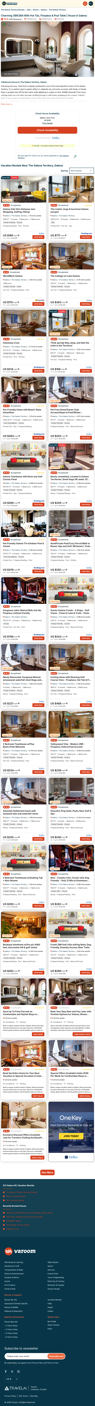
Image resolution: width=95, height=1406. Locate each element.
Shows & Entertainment (14, 1274)
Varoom (14, 1402)
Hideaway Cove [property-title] (11, 343)
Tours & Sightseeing (56, 1277)
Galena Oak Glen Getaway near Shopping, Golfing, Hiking (29, 1213)
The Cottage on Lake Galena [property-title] (65, 276)
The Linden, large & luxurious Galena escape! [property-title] (69, 210)
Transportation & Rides (13, 1270)
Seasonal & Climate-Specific (16, 1303)
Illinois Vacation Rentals (15, 1196)
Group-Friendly (54, 1289)
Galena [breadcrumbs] (7, 216)
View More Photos (11, 74)
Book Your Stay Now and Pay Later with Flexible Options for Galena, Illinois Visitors (70, 1013)
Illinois (35, 10)
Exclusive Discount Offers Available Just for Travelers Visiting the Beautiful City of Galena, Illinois (23, 1136)
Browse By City (10, 1300)
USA (29, 10)
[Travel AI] (15, 1388)
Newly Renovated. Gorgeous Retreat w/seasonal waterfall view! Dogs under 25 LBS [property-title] (23, 678)
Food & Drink (53, 1274)
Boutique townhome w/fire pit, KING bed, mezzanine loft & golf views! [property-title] (21, 946)
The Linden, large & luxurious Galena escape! (24, 1217)
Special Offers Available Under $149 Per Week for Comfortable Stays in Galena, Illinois (69, 1074)
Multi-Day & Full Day (56, 1281)
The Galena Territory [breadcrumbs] (19, 216)
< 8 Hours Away (11, 1337)
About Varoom (53, 1325)
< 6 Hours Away (11, 1333)
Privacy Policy (37, 1363)
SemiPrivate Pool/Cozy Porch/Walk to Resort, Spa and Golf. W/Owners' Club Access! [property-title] (70, 545)
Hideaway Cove (12, 1229)
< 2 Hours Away (11, 1325)
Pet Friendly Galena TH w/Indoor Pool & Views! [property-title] (23, 544)
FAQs (50, 1329)
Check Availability (47, 130)
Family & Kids (9, 1289)
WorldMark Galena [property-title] (13, 276)
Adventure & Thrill (11, 1266)
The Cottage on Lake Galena (18, 1225)
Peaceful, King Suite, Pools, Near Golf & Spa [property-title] (70, 812)
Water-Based (53, 1262)
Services (51, 1270)
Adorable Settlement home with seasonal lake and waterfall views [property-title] (20, 812)
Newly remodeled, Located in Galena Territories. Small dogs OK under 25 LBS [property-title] (69, 478)
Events (7, 1281)
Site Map (34, 1396)
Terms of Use (52, 1363)
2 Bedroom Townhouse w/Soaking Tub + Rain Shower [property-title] (23, 879)
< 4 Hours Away (11, 1329)
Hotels (50, 1307)
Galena (44, 10)
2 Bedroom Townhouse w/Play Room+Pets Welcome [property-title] (18, 745)
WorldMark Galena (13, 1221)
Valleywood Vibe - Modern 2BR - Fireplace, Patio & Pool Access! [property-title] (67, 745)
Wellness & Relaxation (13, 1311)
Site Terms (23, 1396)
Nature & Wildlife (11, 1307)
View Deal (38, 237)
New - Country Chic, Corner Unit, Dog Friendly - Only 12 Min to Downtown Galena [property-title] (69, 879)
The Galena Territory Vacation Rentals (21, 1192)
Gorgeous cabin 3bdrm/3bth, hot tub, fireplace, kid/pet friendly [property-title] (22, 611)
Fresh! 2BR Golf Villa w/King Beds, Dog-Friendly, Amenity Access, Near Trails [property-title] (71, 946)
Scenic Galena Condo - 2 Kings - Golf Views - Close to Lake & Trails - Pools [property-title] (69, 611)
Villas (50, 1303)
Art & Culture (9, 1285)
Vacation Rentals (54, 1300)
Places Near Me (11, 1322)
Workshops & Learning (13, 1262)
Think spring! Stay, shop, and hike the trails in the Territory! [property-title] (69, 344)
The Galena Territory (57, 10)
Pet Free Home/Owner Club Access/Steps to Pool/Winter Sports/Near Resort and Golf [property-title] (65, 411)
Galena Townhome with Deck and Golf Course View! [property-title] (22, 478)
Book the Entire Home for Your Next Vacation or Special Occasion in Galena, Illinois (23, 1074)
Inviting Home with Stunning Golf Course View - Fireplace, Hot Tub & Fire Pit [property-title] (70, 678)
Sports (50, 1266)
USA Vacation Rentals (15, 1200)
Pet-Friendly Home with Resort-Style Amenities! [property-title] (22, 411)
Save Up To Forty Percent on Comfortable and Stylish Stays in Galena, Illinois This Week (20, 1013)
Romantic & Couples (56, 1285)
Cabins (50, 1311)
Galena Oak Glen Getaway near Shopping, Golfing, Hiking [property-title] (19, 210)
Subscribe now (56, 1356)
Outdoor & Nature (11, 1277)
